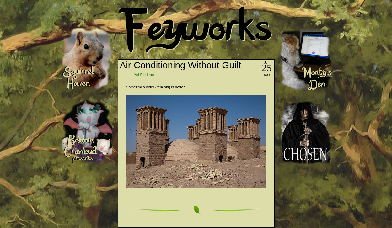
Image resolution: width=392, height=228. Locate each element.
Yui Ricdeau (144, 75)
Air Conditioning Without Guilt (180, 65)
